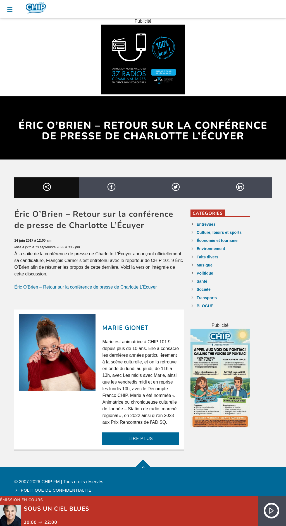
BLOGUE (205, 306)
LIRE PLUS (140, 438)
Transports (207, 298)
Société (204, 289)
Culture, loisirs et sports (219, 232)
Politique (205, 273)
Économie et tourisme (217, 240)
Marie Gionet (125, 328)
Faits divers (207, 257)
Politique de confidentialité (56, 490)
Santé (202, 281)
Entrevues (206, 224)
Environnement (211, 248)
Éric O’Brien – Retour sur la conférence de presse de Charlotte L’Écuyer (85, 287)
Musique (205, 265)
